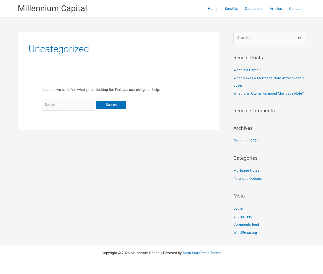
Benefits (231, 8)
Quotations (253, 8)
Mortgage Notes (246, 170)
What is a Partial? (247, 70)
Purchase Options (247, 178)
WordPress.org (245, 232)
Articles (276, 8)
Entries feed (242, 216)
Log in (238, 208)
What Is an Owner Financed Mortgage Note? (268, 93)
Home (212, 8)
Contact (295, 8)
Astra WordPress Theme (202, 253)
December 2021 (246, 141)
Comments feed (246, 224)
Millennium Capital (52, 8)
